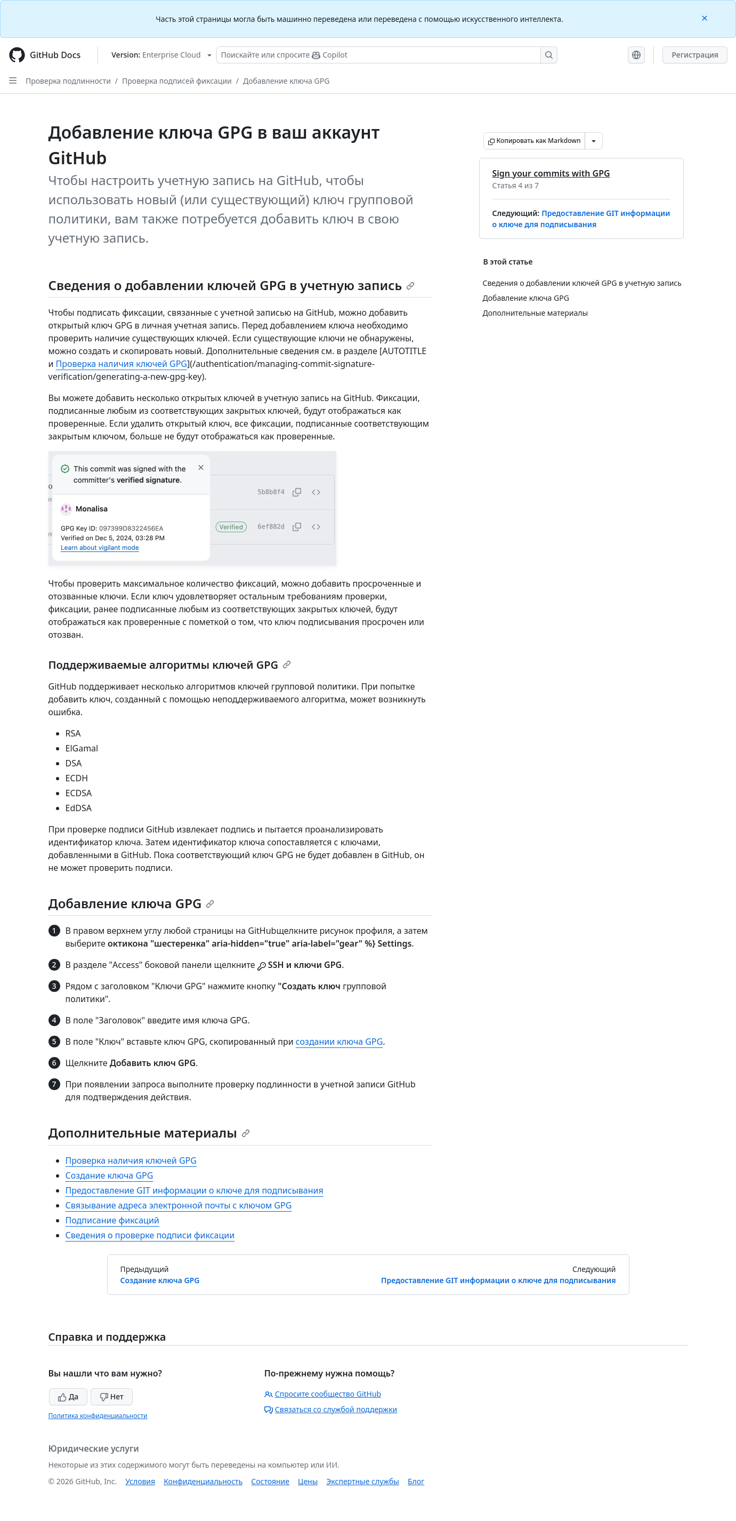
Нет (112, 1396)
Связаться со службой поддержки (330, 1409)
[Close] (705, 17)
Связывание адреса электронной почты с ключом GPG (179, 1205)
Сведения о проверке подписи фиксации (150, 1235)
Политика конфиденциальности (98, 1415)
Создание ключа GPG (109, 1175)
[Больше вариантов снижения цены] (594, 140)
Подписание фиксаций (112, 1220)
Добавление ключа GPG (286, 81)
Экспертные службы (362, 1481)
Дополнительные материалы (149, 1132)
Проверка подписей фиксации (177, 81)
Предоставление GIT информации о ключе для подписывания (194, 1190)
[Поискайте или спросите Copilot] (386, 54)
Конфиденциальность (203, 1481)
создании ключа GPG (339, 1041)
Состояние (270, 1481)
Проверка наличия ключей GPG (121, 364)
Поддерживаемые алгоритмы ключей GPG (170, 665)
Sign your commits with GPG (551, 173)
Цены (308, 1481)
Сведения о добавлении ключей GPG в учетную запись (231, 285)
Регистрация (695, 55)
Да (68, 1396)
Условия (140, 1481)
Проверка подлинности (68, 81)
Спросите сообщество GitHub (322, 1394)
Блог (416, 1481)
